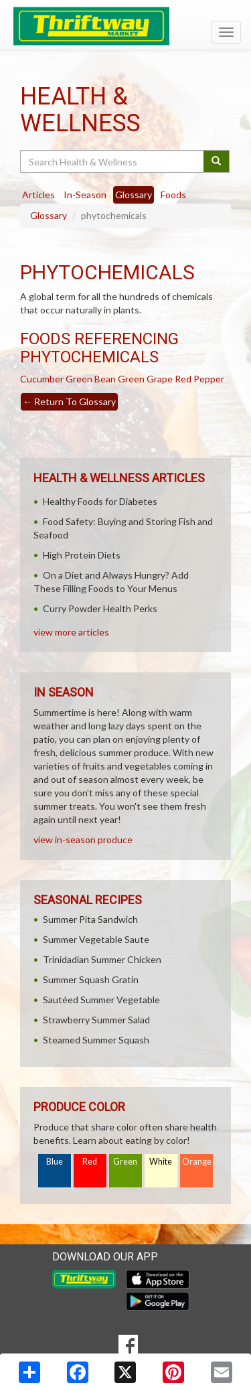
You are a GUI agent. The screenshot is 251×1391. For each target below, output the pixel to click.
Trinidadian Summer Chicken (102, 959)
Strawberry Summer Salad (96, 1019)
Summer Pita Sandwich (90, 919)
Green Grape (145, 378)
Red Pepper (199, 378)
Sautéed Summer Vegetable (101, 999)
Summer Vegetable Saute (96, 939)
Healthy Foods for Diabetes (100, 501)
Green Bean (91, 378)
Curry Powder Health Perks (100, 608)
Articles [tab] (38, 194)
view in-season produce (83, 839)
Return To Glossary (69, 401)
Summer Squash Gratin (91, 979)
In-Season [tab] (85, 194)
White (160, 1162)
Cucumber (42, 378)
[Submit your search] (216, 161)
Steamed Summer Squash (96, 1039)
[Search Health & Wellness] (112, 161)
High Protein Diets (81, 555)
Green (125, 1162)
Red (89, 1162)
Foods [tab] (173, 194)
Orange (197, 1162)
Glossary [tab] (133, 194)
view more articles (71, 632)
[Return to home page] (125, 26)
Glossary (48, 215)
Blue (54, 1162)
